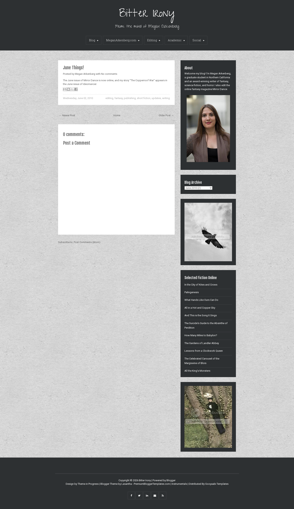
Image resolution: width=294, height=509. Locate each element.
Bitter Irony (147, 14)
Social (198, 40)
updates (156, 98)
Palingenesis (191, 292)
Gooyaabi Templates (216, 483)
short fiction (143, 98)
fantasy (118, 98)
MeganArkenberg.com (122, 40)
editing (109, 98)
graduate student (196, 77)
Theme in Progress (88, 483)
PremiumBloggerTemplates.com (152, 483)
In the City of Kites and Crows (200, 284)
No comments (109, 73)
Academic (176, 40)
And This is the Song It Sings (200, 315)
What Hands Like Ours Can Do (201, 299)
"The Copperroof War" (142, 80)
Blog (93, 40)
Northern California (219, 77)
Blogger (170, 480)
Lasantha (126, 483)
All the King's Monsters (197, 370)
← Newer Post (67, 115)
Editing (153, 40)
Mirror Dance (91, 80)
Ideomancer (89, 84)
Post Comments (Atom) (87, 242)
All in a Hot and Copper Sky (199, 307)
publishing (130, 98)
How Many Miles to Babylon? (200, 335)
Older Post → (166, 115)
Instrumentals (179, 483)
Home (116, 115)
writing (166, 98)
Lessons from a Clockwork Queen (203, 350)
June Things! (73, 67)
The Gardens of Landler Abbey (201, 343)
